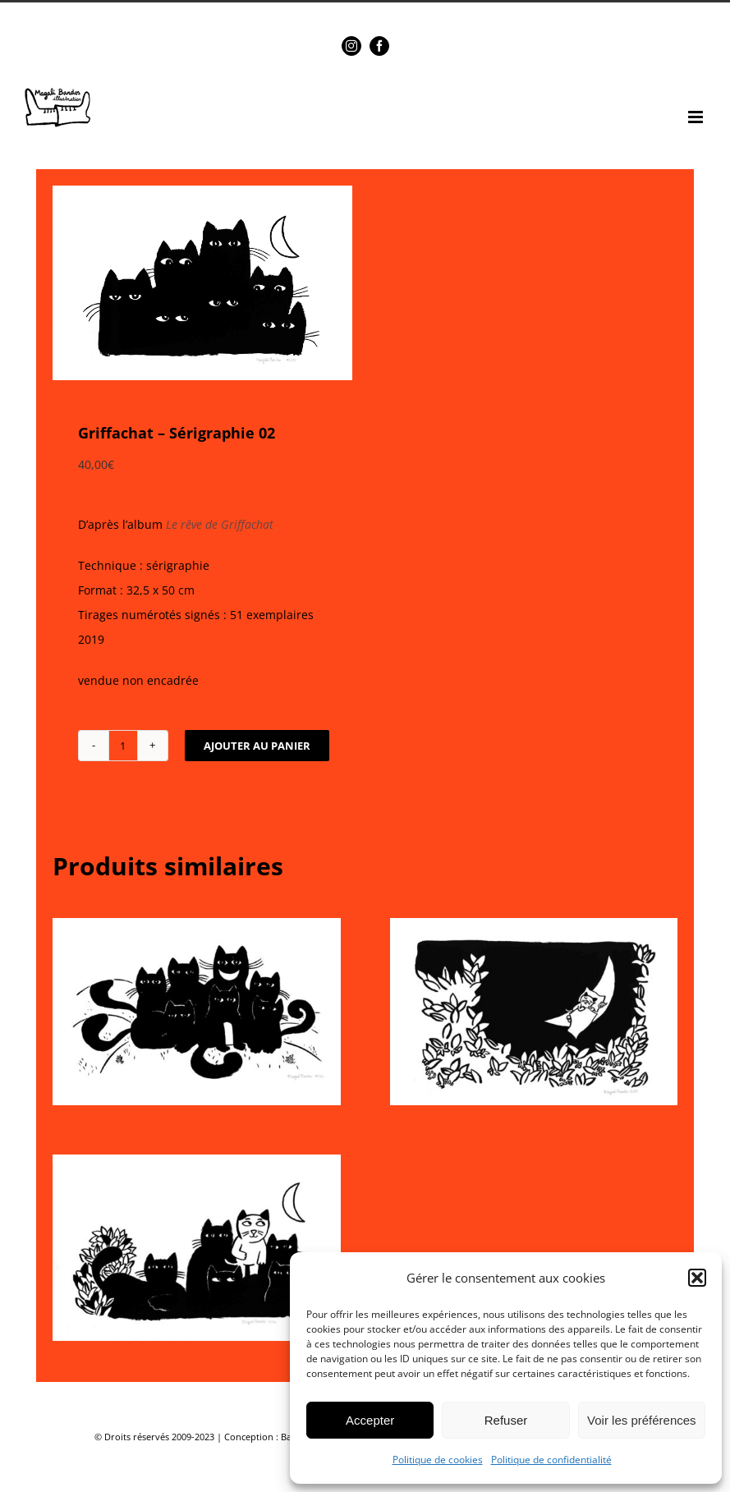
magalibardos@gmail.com (401, 15)
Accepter (370, 1420)
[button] (697, 1277)
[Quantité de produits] (123, 745)
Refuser (506, 1420)
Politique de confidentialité (551, 1460)
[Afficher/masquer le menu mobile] (696, 117)
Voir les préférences (641, 1420)
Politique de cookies (438, 1460)
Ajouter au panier (257, 745)
